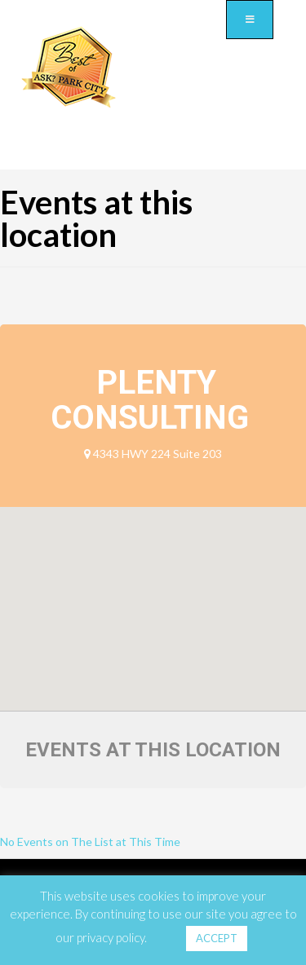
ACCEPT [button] (216, 938)
